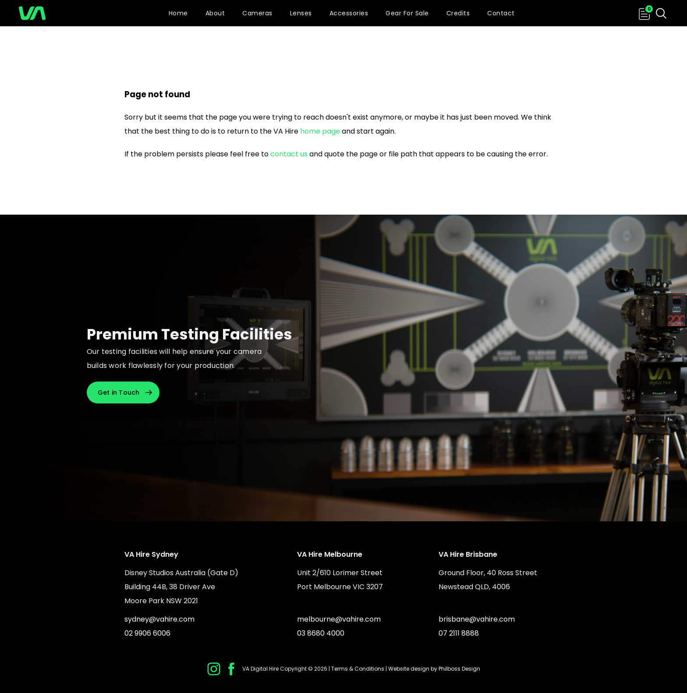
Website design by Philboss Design (434, 668)
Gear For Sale (407, 13)
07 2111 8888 (459, 633)
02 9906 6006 (147, 633)
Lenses (301, 13)
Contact (501, 13)
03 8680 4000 (320, 633)
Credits (458, 13)
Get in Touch (119, 392)
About (215, 13)
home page (320, 131)
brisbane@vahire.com (477, 619)
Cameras (257, 13)
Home (178, 13)
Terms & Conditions (357, 668)
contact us (289, 154)
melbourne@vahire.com (339, 619)
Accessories (348, 13)
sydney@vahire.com (159, 619)
